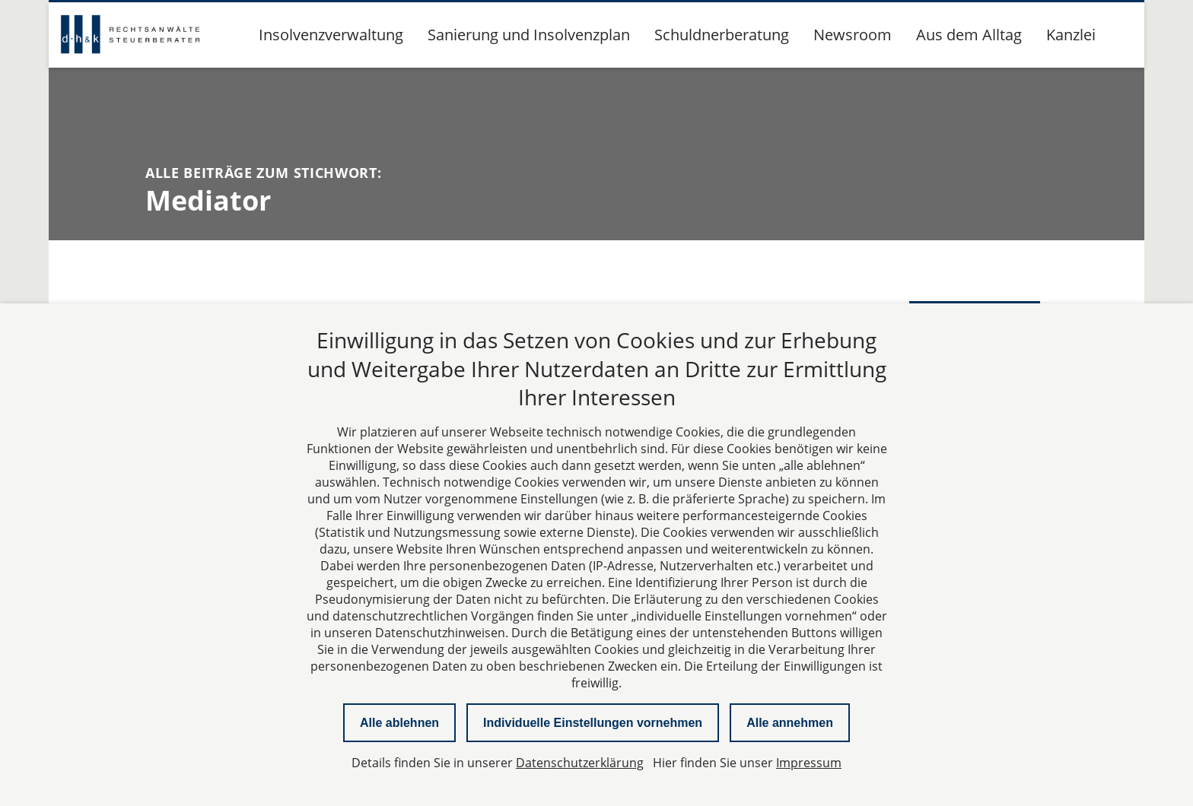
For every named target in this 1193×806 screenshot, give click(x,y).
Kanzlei (1071, 34)
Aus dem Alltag (969, 34)
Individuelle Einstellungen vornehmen (592, 722)
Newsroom (852, 34)
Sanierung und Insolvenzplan (529, 34)
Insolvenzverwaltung (331, 34)
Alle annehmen (789, 722)
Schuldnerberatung (721, 34)
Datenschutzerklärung (580, 762)
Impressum (808, 762)
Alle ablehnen (399, 722)
